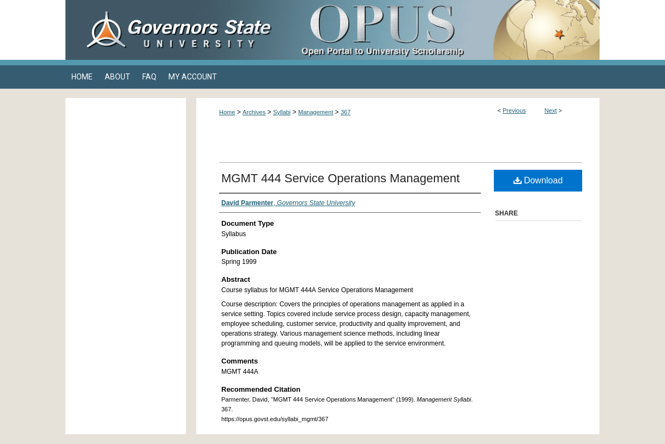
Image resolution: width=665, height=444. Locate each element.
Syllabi (282, 112)
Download (538, 180)
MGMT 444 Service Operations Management (340, 178)
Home (227, 112)
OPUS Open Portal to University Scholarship (441, 30)
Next (551, 110)
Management (315, 112)
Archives (254, 112)
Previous (514, 110)
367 (345, 112)
